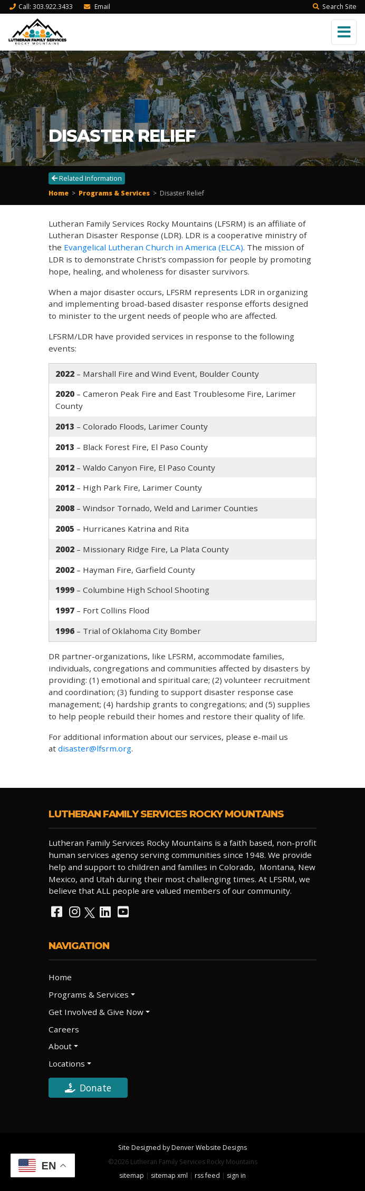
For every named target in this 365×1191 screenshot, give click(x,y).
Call (40, 6)
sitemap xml (169, 1175)
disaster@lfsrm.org (94, 748)
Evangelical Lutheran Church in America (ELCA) (153, 247)
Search (334, 6)
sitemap (131, 1175)
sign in (236, 1175)
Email (96, 6)
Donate (88, 1087)
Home (59, 193)
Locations (67, 1063)
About (60, 1046)
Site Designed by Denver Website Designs (182, 1147)
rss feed (207, 1175)
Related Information (87, 178)
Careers (64, 1029)
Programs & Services (114, 193)
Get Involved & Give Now (96, 1012)
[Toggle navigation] (344, 32)
